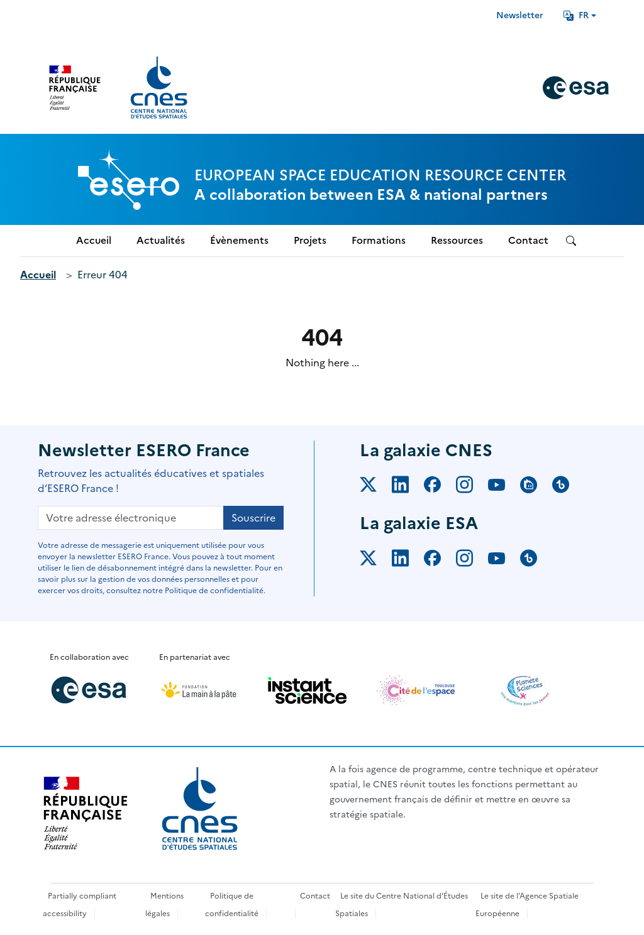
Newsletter (519, 15)
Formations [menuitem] (379, 240)
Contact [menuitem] (528, 240)
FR (576, 15)
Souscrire (253, 517)
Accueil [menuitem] (93, 240)
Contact (315, 896)
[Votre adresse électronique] (131, 518)
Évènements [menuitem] (239, 240)
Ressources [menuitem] (457, 240)
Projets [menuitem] (310, 240)
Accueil (38, 274)
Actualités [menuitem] (160, 240)
